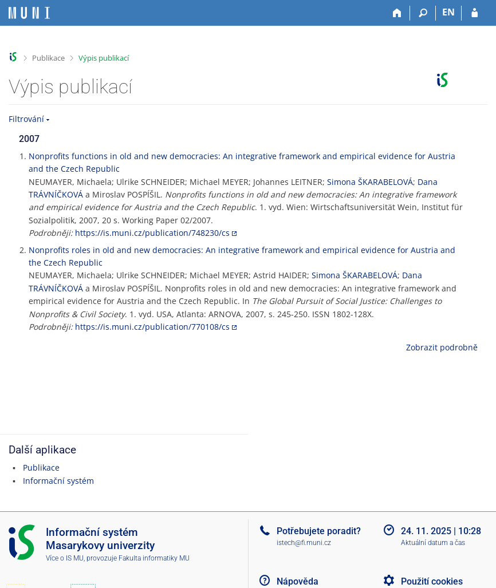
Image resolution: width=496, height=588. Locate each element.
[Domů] (397, 13)
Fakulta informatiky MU (154, 558)
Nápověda (297, 581)
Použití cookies (432, 581)
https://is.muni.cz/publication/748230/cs (152, 232)
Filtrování (26, 118)
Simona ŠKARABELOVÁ (370, 181)
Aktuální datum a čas (433, 543)
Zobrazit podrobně (442, 347)
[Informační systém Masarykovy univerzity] (29, 13)
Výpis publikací (103, 58)
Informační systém (58, 480)
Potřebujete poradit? (319, 531)
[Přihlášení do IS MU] (474, 13)
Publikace (48, 58)
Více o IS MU (65, 558)
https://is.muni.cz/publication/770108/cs (152, 326)
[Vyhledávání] (423, 13)
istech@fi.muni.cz (304, 543)
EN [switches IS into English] (448, 12)
